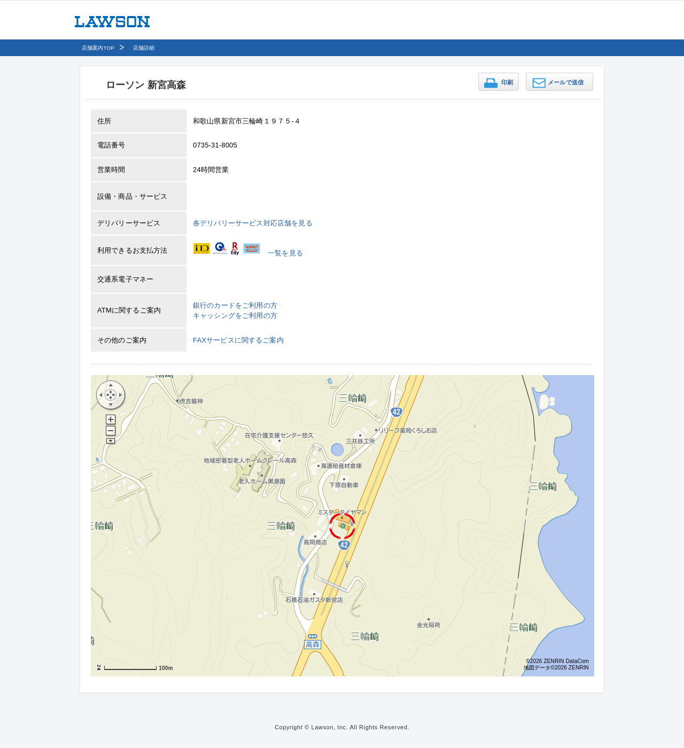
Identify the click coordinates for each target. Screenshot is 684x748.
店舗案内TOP (98, 48)
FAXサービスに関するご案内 (238, 340)
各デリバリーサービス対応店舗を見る (253, 223)
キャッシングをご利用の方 (235, 315)
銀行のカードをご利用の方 (235, 305)
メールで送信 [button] (566, 82)
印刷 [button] (507, 82)
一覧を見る (285, 253)
